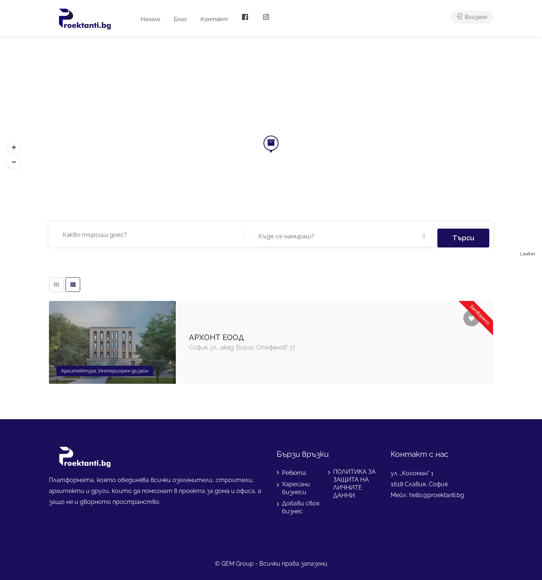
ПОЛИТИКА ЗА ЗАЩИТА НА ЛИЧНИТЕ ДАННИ (354, 483)
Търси (463, 234)
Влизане (471, 19)
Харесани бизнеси (296, 488)
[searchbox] (101, 234)
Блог (180, 19)
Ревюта (294, 472)
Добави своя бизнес (300, 507)
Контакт (214, 19)
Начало (150, 19)
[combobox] (148, 235)
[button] (14, 162)
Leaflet (527, 254)
